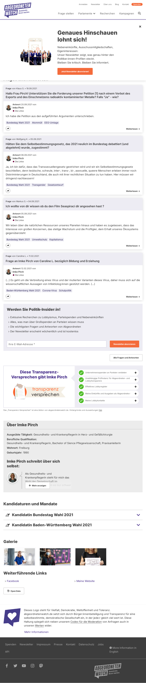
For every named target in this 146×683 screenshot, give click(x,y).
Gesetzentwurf (55, 184)
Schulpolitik (65, 290)
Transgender (38, 184)
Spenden (137, 4)
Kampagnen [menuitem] (126, 13)
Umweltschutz (39, 239)
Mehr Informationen (36, 631)
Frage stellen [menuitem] (66, 13)
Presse (58, 644)
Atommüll (37, 122)
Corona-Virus (49, 290)
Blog (117, 4)
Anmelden (83, 4)
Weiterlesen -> (133, 129)
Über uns (108, 4)
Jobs (101, 644)
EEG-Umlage (51, 122)
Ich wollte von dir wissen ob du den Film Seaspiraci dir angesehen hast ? (55, 206)
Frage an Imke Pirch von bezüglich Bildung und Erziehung (53, 261)
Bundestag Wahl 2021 (18, 122)
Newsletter (95, 4)
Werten (39, 625)
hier (100, 410)
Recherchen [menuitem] (107, 13)
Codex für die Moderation (86, 621)
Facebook (13, 581)
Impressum (43, 644)
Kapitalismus (56, 239)
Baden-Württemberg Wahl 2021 (23, 290)
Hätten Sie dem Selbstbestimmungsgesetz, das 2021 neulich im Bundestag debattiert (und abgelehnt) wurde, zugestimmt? (67, 145)
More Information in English (123, 649)
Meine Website (85, 581)
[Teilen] (8, 128)
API (7, 651)
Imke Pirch (18, 107)
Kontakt (125, 4)
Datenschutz (86, 644)
